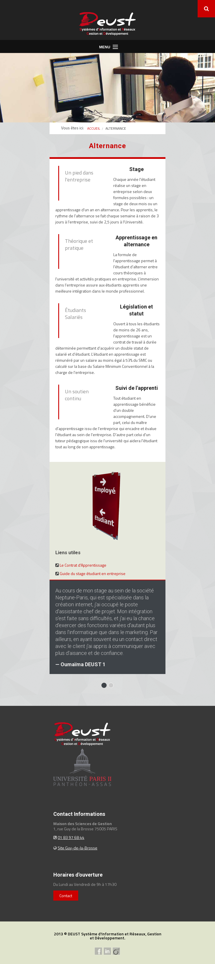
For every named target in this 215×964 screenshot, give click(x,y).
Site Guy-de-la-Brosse (77, 848)
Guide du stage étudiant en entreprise (92, 573)
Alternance (115, 128)
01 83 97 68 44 (71, 837)
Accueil (93, 128)
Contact (65, 896)
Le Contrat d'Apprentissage (83, 565)
